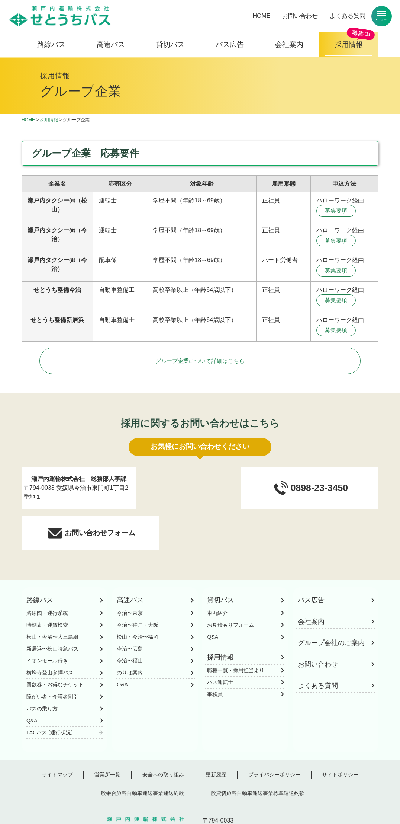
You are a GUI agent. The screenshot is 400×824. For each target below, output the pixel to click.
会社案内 (289, 44)
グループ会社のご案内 (331, 607)
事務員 (215, 659)
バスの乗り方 (42, 673)
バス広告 (230, 44)
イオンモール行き (47, 626)
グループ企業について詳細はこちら (200, 366)
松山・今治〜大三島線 (52, 601)
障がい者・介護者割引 (52, 661)
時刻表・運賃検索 (47, 590)
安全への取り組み (163, 739)
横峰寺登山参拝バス (49, 638)
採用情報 (349, 44)
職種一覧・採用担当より (235, 635)
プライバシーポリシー (274, 739)
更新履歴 (216, 739)
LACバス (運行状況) (49, 697)
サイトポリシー (340, 739)
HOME (261, 16)
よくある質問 (347, 16)
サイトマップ (57, 739)
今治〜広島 (130, 613)
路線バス (51, 44)
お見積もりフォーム (230, 590)
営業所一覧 (107, 739)
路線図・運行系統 (47, 578)
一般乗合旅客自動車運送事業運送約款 (140, 758)
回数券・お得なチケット (55, 649)
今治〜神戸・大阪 (137, 590)
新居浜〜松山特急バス (52, 613)
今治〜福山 (130, 626)
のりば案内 (130, 638)
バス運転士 (220, 647)
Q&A (32, 685)
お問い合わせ (300, 16)
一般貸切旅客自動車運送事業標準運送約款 (255, 758)
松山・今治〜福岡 (137, 601)
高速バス (111, 44)
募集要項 (337, 211)
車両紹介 (217, 578)
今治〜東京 (130, 578)
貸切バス (170, 44)
